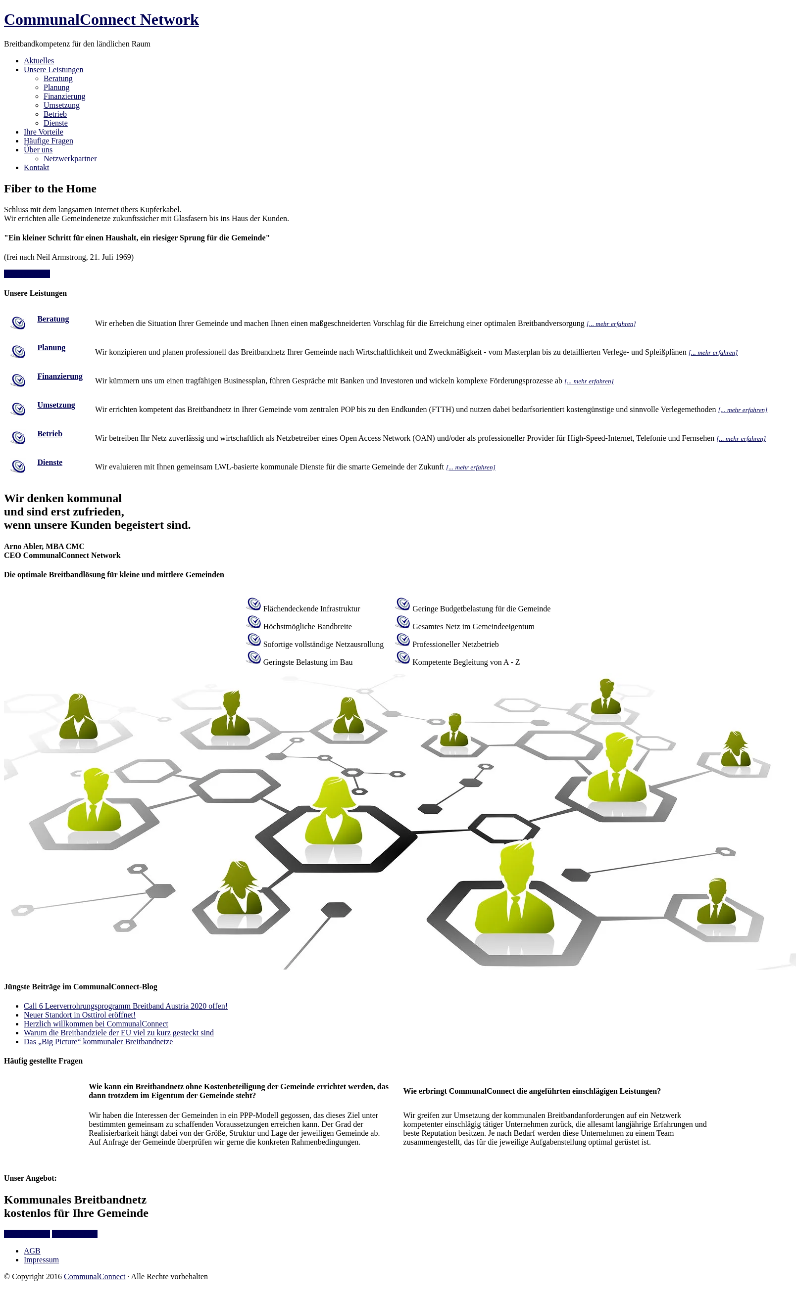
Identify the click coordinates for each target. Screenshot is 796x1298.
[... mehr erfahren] (611, 323)
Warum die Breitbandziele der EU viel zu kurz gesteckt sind (119, 1032)
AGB (32, 1251)
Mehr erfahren (75, 1234)
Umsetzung (56, 405)
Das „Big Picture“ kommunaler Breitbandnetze (98, 1041)
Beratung (53, 319)
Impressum (41, 1259)
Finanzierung (60, 376)
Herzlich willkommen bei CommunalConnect (96, 1024)
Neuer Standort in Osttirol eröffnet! (80, 1015)
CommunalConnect (94, 1276)
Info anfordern (27, 274)
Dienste (49, 462)
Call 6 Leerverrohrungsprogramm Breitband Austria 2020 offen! (126, 1006)
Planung (51, 347)
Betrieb (49, 433)
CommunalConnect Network (101, 19)
